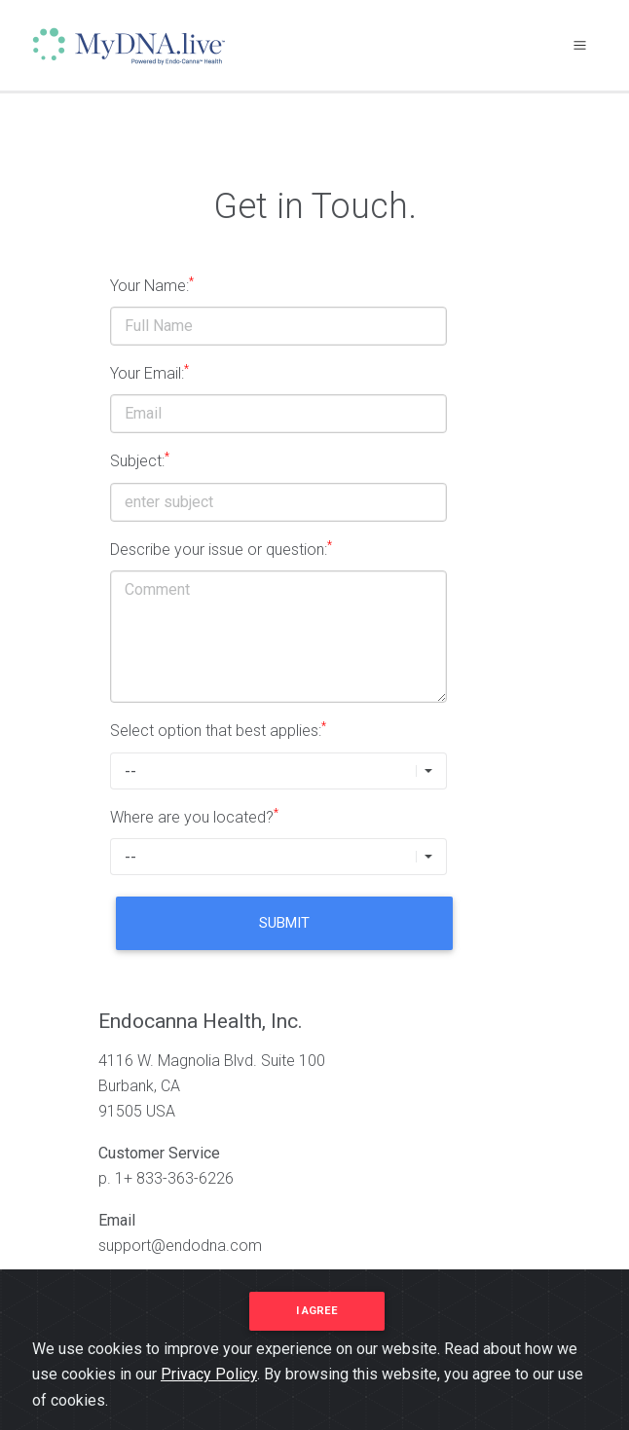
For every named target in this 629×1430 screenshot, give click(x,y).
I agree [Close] (317, 1310)
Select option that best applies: (218, 729)
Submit (284, 923)
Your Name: (152, 285)
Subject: (139, 460)
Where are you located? (194, 816)
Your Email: (149, 372)
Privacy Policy (209, 1374)
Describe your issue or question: (221, 548)
